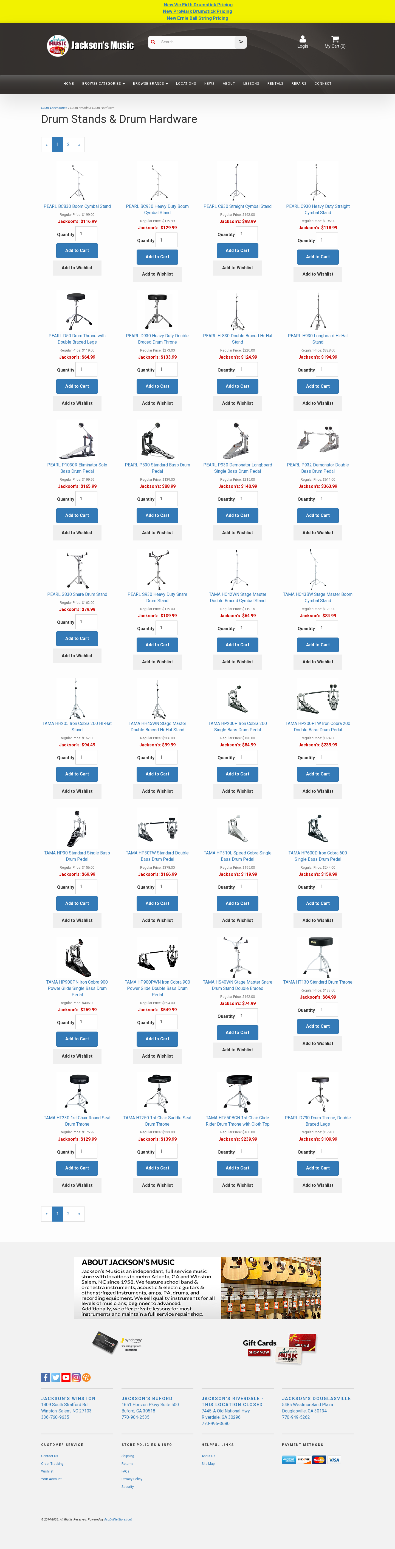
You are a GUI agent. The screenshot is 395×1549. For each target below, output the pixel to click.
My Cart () (335, 42)
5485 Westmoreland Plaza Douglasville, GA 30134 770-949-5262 (307, 1411)
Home (69, 84)
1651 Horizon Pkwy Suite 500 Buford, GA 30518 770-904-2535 (150, 1411)
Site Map (208, 1464)
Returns (128, 1464)
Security (128, 1487)
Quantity (65, 234)
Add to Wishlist (77, 267)
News (209, 84)
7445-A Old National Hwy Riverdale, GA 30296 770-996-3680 (226, 1417)
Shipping (128, 1456)
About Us (208, 1456)
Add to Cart (77, 250)
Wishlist (47, 1471)
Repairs (299, 84)
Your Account (51, 1479)
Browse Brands (150, 84)
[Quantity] (86, 233)
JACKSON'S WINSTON (68, 1398)
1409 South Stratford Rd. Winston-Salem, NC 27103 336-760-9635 (66, 1411)
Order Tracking (52, 1464)
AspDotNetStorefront (118, 1519)
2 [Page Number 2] (70, 144)
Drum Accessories (54, 108)
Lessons (251, 84)
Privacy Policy (132, 1479)
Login (302, 42)
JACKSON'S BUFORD (147, 1398)
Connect (323, 84)
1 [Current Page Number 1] (59, 146)
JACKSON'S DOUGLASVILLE (316, 1398)
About (229, 84)
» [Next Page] (81, 146)
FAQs (125, 1471)
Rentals (275, 84)
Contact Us (49, 1456)
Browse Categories (103, 84)
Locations (186, 84)
